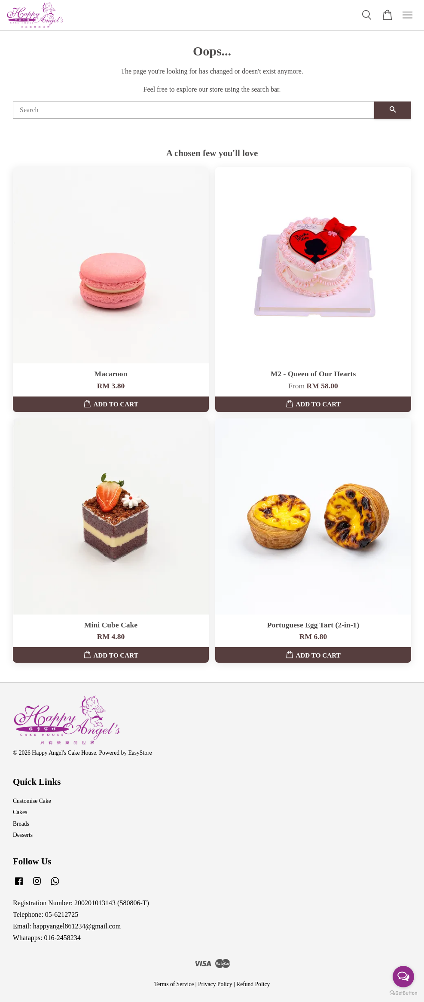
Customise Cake (32, 801)
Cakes (20, 812)
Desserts (23, 835)
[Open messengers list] (403, 976)
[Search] (193, 110)
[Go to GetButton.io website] (403, 993)
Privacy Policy (215, 984)
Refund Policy (253, 984)
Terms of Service (174, 984)
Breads (21, 824)
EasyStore (140, 753)
